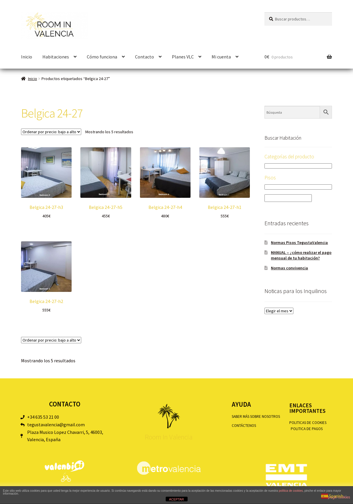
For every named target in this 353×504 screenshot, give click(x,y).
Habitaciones (55, 57)
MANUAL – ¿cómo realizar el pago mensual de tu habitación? (301, 255)
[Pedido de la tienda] (51, 132)
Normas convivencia (289, 268)
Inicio (26, 57)
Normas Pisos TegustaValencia (299, 242)
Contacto (144, 57)
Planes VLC (183, 57)
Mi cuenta (221, 57)
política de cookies (291, 490)
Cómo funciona (102, 57)
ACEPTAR (176, 499)
